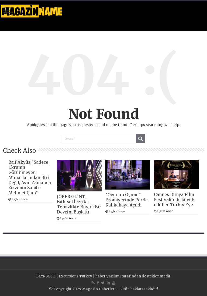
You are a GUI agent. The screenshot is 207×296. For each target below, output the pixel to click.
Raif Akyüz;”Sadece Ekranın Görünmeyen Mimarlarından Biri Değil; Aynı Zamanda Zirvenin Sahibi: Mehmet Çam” (29, 177)
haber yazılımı (108, 276)
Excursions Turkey (75, 276)
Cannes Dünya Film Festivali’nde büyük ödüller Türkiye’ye (174, 199)
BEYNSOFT (46, 276)
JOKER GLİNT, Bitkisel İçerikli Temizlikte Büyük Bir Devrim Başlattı (79, 204)
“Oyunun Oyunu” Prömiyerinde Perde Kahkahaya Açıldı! (126, 200)
